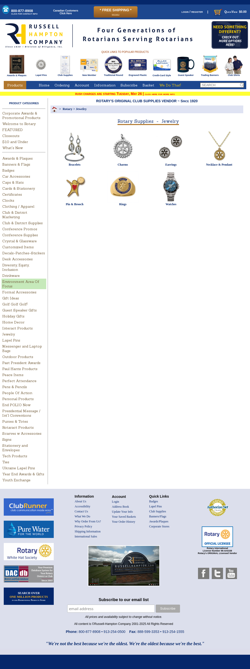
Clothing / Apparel (18, 206)
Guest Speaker (185, 74)
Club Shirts (233, 74)
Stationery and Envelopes (15, 447)
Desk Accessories (17, 259)
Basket (148, 85)
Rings (122, 204)
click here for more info (160, 94)
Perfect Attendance (19, 381)
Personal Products (18, 399)
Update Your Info (122, 511)
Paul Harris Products (20, 369)
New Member (89, 74)
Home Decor (13, 322)
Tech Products (14, 456)
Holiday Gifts (13, 316)
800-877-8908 (24, 12)
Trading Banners (209, 74)
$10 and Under (15, 142)
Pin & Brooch (74, 204)
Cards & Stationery (18, 188)
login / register (192, 12)
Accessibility (82, 506)
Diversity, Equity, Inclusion (15, 267)
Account (81, 85)
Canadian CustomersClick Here (65, 12)
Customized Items (18, 247)
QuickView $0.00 (229, 12)
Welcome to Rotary (19, 124)
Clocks (8, 200)
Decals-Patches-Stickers (23, 253)
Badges (8, 170)
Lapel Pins (41, 74)
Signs (7, 439)
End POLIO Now (16, 405)
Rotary (67, 109)
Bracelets (74, 164)
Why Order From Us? (88, 521)
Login (115, 501)
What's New (12, 148)
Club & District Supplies (22, 223)
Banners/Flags (157, 516)
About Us (80, 501)
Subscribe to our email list (124, 600)
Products (15, 85)
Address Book (120, 506)
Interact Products (17, 328)
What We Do (82, 516)
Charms (123, 164)
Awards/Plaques (158, 521)
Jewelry (8, 334)
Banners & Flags (16, 164)
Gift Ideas (10, 298)
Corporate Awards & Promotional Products (21, 115)
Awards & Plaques (16, 74)
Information (105, 85)
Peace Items (13, 375)
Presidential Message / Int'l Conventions (21, 413)
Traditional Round (113, 74)
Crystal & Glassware (19, 241)
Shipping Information (88, 531)
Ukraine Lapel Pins (18, 468)
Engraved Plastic (137, 74)
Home (44, 85)
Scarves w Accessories (22, 433)
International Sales (86, 536)
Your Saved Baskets (124, 516)
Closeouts (11, 136)
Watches (171, 204)
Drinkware (11, 275)
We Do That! (170, 85)
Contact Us (81, 511)
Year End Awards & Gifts (23, 474)
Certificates (12, 194)
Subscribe (129, 85)
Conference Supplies (20, 235)
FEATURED (12, 130)
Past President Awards (21, 363)
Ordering (62, 85)
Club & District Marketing (14, 214)
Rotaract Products (18, 427)
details (115, 14)
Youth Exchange (16, 480)
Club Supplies (65, 74)
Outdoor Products (17, 357)
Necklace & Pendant (219, 164)
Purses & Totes (15, 421)
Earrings (170, 164)
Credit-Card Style (161, 74)
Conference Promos (19, 229)
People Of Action (17, 393)
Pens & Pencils (14, 387)
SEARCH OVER (29, 596)
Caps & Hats (13, 182)
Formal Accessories (19, 292)
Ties (5, 462)
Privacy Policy (83, 526)
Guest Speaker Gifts (19, 310)
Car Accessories (16, 176)
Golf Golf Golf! (15, 304)
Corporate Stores (159, 526)
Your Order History (123, 521)
